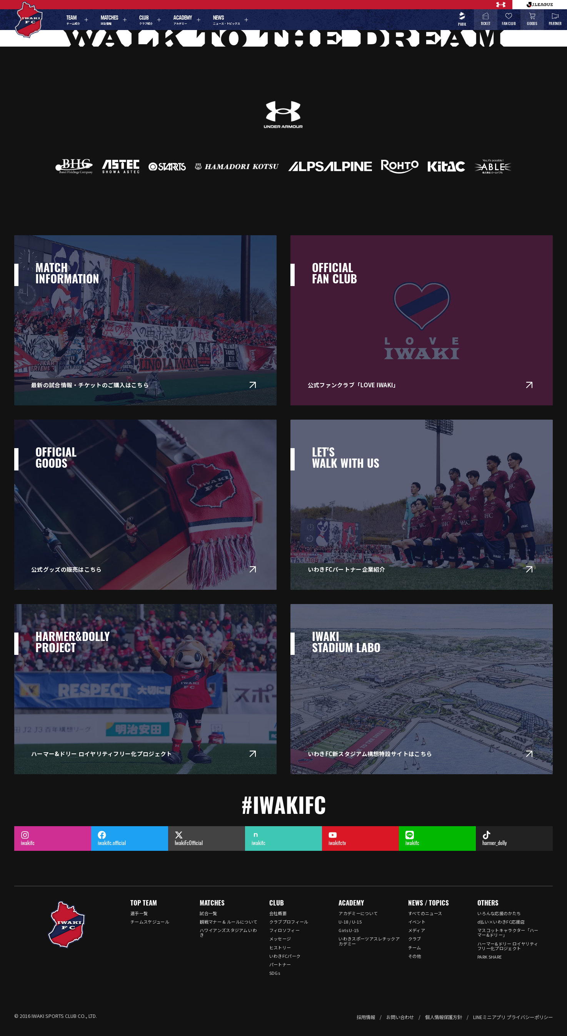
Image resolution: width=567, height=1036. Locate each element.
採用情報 (366, 1017)
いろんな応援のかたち (499, 913)
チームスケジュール (149, 922)
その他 (414, 956)
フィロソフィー (284, 930)
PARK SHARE (489, 957)
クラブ (414, 939)
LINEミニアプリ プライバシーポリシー (513, 1017)
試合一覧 (208, 913)
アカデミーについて (358, 913)
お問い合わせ (400, 1017)
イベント (416, 922)
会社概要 (278, 913)
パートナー (280, 964)
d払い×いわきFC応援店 (501, 922)
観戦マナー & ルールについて (228, 922)
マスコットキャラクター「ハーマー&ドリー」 (508, 932)
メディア (416, 930)
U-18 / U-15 (350, 922)
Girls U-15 (349, 930)
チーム (414, 947)
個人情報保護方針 (443, 1017)
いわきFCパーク (285, 956)
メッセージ (280, 939)
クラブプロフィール (289, 922)
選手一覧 (139, 913)
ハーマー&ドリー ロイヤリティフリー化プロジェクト (507, 946)
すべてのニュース (425, 913)
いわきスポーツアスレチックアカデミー (369, 941)
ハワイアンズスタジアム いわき (228, 932)
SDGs (274, 973)
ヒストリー (280, 947)
